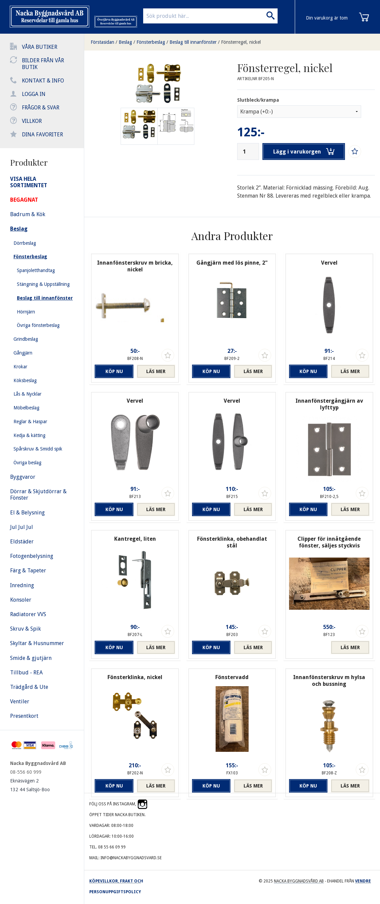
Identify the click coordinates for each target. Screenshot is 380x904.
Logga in (33, 94)
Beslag (125, 42)
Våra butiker (39, 47)
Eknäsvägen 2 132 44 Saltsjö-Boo (30, 785)
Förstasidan (102, 42)
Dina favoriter (42, 134)
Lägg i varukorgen (304, 151)
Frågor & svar (40, 107)
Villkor (32, 121)
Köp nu (114, 371)
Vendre (363, 881)
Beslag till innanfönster (193, 42)
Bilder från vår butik (43, 63)
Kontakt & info (43, 80)
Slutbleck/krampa (258, 100)
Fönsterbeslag (150, 42)
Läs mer (155, 371)
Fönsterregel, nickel (241, 42)
